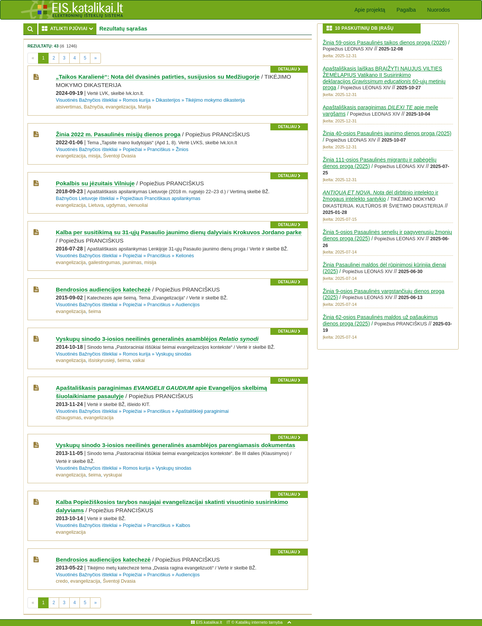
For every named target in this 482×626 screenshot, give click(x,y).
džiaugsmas (68, 417)
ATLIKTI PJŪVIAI (69, 28)
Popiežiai (132, 149)
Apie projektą (369, 10)
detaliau (289, 69)
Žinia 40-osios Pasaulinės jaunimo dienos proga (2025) (387, 133)
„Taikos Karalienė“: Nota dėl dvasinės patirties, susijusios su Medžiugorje (157, 76)
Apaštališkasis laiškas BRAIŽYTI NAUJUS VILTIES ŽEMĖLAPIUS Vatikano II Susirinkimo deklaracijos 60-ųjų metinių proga (384, 78)
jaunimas (131, 262)
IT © (231, 622)
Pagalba (406, 10)
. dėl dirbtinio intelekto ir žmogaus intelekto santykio (380, 195)
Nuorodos (438, 10)
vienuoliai (138, 205)
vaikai (139, 360)
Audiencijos (187, 304)
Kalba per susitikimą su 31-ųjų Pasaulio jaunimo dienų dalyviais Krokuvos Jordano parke (179, 232)
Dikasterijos (168, 100)
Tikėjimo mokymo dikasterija (215, 100)
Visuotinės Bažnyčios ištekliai (86, 100)
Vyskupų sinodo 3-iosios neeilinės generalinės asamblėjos (157, 339)
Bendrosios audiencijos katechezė (103, 289)
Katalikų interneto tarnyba (259, 622)
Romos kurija (136, 100)
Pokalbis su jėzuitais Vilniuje (95, 183)
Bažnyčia (93, 107)
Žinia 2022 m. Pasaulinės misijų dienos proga (118, 134)
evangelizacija (121, 107)
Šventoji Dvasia (119, 156)
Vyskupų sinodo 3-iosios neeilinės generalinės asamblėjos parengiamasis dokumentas (175, 445)
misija (94, 156)
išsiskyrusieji (101, 360)
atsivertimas (68, 107)
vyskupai (113, 475)
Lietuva (96, 205)
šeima (94, 311)
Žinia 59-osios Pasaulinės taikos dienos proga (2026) (385, 43)
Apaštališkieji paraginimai (202, 411)
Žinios (182, 149)
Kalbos (183, 525)
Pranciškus (159, 149)
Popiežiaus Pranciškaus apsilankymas (160, 198)
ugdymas (115, 205)
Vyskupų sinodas (173, 354)
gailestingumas (104, 262)
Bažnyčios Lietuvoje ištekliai (85, 198)
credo (62, 581)
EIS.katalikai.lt (206, 622)
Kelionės (185, 255)
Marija (144, 107)
